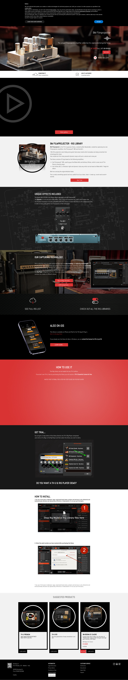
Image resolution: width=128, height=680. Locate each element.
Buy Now (106, 52)
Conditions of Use (52, 670)
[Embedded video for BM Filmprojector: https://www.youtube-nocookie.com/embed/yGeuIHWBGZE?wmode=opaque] (64, 104)
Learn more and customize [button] (34, 21)
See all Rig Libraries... (64, 281)
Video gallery (103, 57)
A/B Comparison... (64, 285)
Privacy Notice (51, 668)
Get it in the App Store (56, 334)
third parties (53, 9)
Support (82, 672)
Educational (83, 668)
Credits (15, 675)
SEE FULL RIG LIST (33, 308)
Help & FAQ (82, 670)
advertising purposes (85, 11)
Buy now (83, 651)
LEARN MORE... (59, 345)
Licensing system (86, 74)
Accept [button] (99, 21)
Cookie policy (52, 675)
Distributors (83, 665)
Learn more (23, 651)
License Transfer (52, 672)
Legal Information (52, 665)
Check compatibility (43, 74)
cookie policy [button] (28, 8)
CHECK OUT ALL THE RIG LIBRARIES (95, 308)
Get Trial (79, 180)
